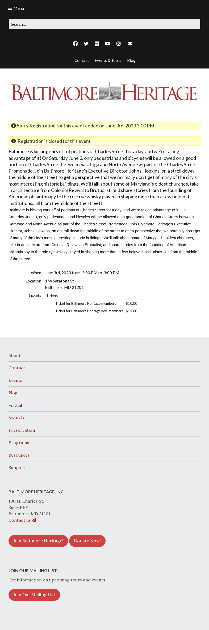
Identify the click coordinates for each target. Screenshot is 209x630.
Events (15, 380)
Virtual (15, 405)
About (14, 355)
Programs (19, 442)
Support (17, 467)
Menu (18, 8)
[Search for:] (104, 24)
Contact (17, 367)
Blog (13, 392)
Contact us (22, 520)
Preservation (22, 430)
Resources (19, 455)
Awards (16, 417)
